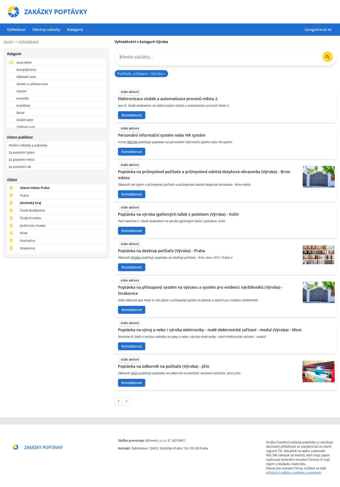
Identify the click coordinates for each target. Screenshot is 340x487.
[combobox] (217, 57)
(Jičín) (134, 373)
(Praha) (136, 257)
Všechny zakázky (46, 29)
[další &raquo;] (127, 401)
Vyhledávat (16, 29)
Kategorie (75, 29)
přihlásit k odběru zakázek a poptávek (293, 472)
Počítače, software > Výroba (141, 73)
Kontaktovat (131, 115)
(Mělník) (132, 142)
